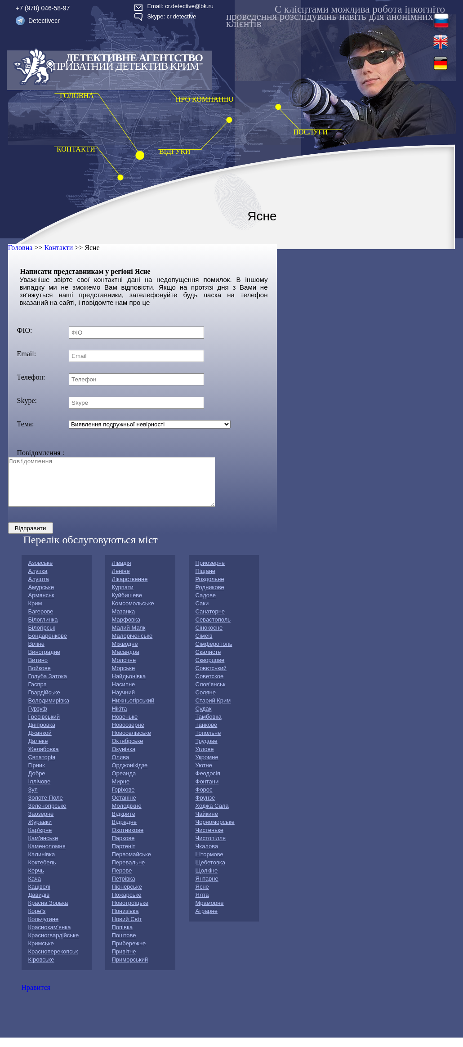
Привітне (124, 961)
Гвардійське (44, 701)
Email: (26, 354)
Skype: (27, 400)
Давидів (39, 904)
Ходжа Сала (212, 815)
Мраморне (210, 912)
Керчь (36, 880)
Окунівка (124, 758)
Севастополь (213, 629)
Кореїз (37, 920)
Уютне (204, 774)
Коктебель (42, 871)
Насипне (123, 693)
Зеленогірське (47, 815)
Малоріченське (132, 645)
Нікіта (119, 718)
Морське (123, 677)
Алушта (38, 588)
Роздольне (210, 588)
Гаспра (37, 693)
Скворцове (210, 669)
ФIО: (24, 330)
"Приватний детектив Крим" (126, 66)
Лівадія (121, 572)
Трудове (207, 750)
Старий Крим (213, 710)
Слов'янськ (211, 693)
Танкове (207, 734)
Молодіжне (127, 815)
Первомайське (131, 863)
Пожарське (127, 904)
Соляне (206, 701)
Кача (34, 888)
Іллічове (39, 790)
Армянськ (41, 604)
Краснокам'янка (49, 936)
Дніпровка (41, 734)
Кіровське (41, 969)
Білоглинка (43, 629)
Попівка (122, 936)
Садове (206, 604)
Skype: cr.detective (171, 16)
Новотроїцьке (130, 912)
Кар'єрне (40, 839)
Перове (122, 880)
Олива (120, 766)
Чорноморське (215, 831)
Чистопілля (211, 847)
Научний (123, 701)
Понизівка (125, 920)
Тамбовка (209, 726)
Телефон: (31, 377)
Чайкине (207, 823)
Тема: (25, 424)
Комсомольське (133, 612)
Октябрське (127, 750)
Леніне (121, 580)
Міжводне (125, 653)
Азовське (40, 572)
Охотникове (128, 839)
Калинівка (41, 863)
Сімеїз (204, 645)
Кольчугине (43, 928)
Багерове (40, 620)
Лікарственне (130, 588)
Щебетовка (211, 871)
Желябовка (43, 758)
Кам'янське (43, 847)
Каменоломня (47, 855)
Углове (205, 758)
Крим (35, 612)
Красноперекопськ (53, 961)
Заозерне (41, 823)
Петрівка (123, 888)
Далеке (38, 750)
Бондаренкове (47, 645)
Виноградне (44, 661)
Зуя (33, 799)
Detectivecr (44, 20)
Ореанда (124, 782)
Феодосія (208, 782)
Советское (210, 685)
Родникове (210, 596)
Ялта (202, 904)
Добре (36, 782)
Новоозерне (128, 734)
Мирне (121, 790)
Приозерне (210, 572)
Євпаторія (41, 766)
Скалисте (208, 661)
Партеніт (124, 855)
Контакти (58, 247)
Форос (204, 799)
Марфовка (126, 629)
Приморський (130, 969)
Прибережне (129, 952)
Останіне (124, 807)
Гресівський (44, 726)
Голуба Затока (47, 685)
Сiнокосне (209, 637)
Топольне (208, 742)
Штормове (209, 863)
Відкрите (123, 823)
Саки (202, 612)
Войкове (39, 677)
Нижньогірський (133, 710)
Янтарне (207, 888)
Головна (20, 247)
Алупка (38, 580)
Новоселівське (131, 742)
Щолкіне (207, 880)
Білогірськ (41, 637)
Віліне (36, 653)
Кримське (41, 952)
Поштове (124, 944)
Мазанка (123, 620)
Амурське (41, 596)
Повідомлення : (41, 452)
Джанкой (40, 742)
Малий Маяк (129, 637)
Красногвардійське (53, 944)
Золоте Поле (45, 807)
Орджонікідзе (130, 774)
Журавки (40, 831)
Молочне (124, 669)
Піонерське (127, 896)
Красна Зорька (48, 912)
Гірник (36, 774)
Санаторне (210, 620)
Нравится (36, 997)
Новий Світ (127, 928)
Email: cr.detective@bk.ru (180, 6)
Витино (38, 669)
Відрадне (124, 831)
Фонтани (207, 790)
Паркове (123, 847)
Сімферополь (214, 653)
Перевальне (128, 871)
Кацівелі (39, 896)
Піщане (206, 580)
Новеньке (125, 726)
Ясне (202, 896)
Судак (204, 718)
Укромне (207, 766)
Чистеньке (209, 839)
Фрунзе (205, 807)
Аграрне (207, 920)
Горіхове (123, 799)
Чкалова (207, 855)
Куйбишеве (127, 604)
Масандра (125, 661)
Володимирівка (49, 710)
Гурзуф (37, 718)
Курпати (123, 596)
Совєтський (211, 677)
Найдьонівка (129, 685)
